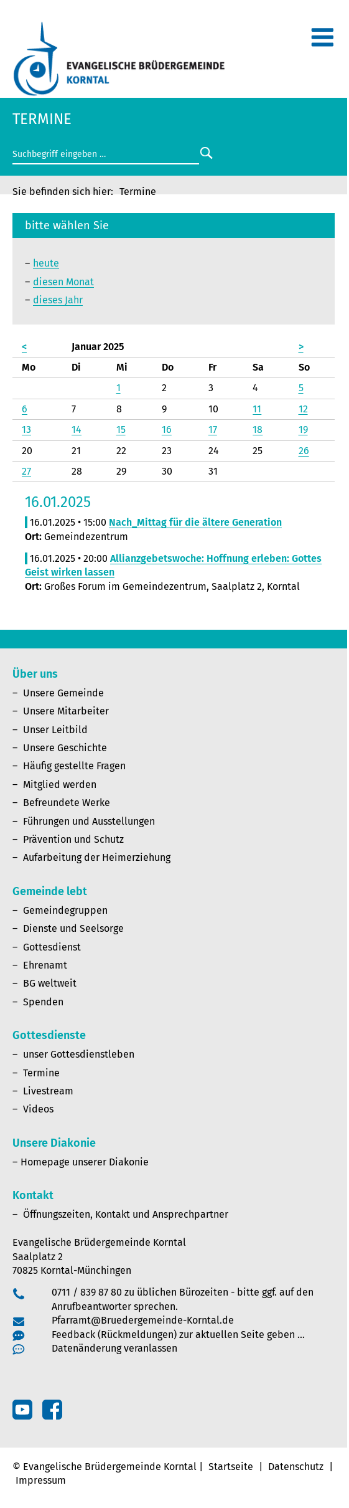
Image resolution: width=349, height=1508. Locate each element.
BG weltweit (50, 983)
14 (76, 429)
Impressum (41, 1480)
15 (121, 429)
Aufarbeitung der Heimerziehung (96, 857)
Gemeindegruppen (65, 910)
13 (26, 429)
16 (167, 429)
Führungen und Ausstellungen (89, 821)
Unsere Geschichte (65, 748)
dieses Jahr (58, 300)
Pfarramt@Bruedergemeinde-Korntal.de (143, 1320)
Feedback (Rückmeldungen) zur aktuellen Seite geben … (178, 1334)
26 (304, 451)
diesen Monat (63, 282)
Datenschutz (295, 1466)
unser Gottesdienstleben (78, 1054)
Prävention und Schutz (73, 839)
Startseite (230, 1466)
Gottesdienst (52, 947)
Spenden (43, 1002)
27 (26, 471)
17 (212, 429)
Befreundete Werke (66, 803)
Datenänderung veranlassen (114, 1348)
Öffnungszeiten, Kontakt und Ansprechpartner (125, 1214)
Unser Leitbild (55, 730)
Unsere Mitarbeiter (66, 711)
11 (257, 409)
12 (303, 409)
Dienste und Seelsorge (73, 928)
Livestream (48, 1091)
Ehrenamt (45, 965)
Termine (41, 1073)
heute (46, 263)
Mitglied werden (59, 784)
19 (303, 429)
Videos (38, 1109)
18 (258, 429)
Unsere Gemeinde (63, 693)
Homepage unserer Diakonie (85, 1162)
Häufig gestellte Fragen (74, 766)
